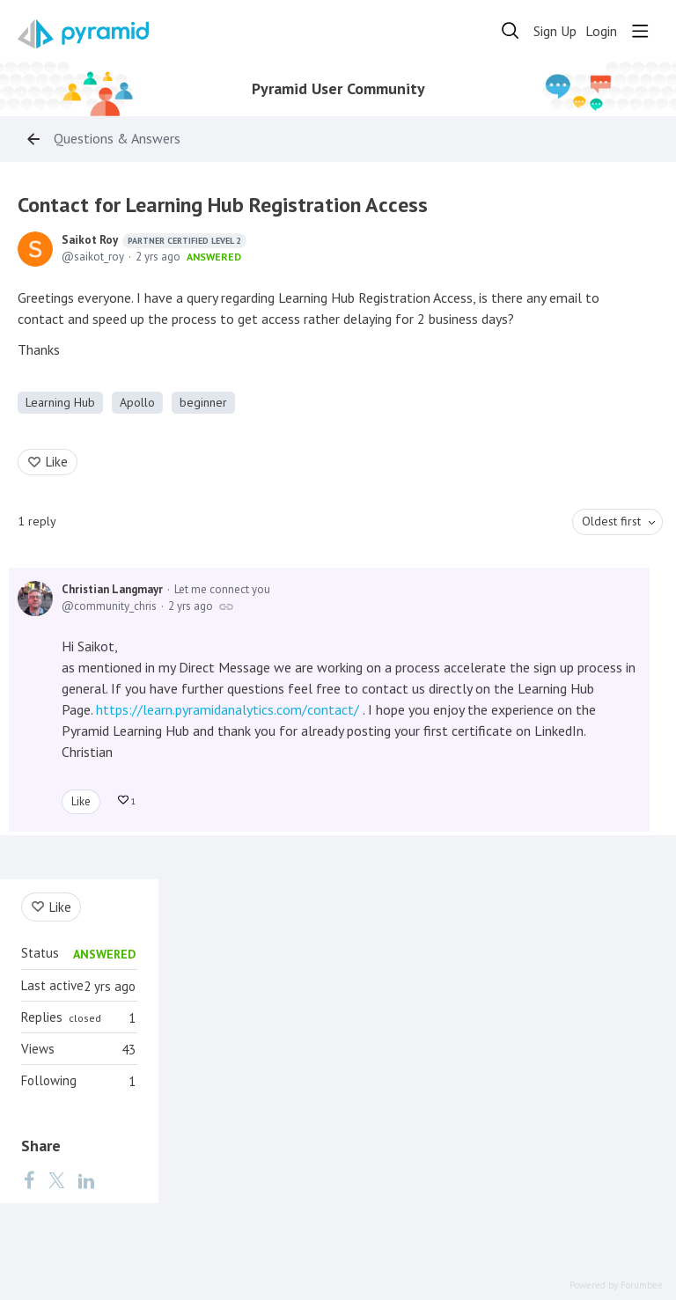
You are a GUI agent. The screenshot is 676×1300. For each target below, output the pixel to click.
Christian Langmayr (112, 589)
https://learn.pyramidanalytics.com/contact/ (227, 709)
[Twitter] (56, 1179)
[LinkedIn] (86, 1179)
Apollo (137, 402)
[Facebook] (29, 1179)
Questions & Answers (117, 138)
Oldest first (611, 521)
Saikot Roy (154, 240)
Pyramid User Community (338, 89)
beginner (203, 402)
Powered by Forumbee (616, 1285)
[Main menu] (640, 31)
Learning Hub (60, 402)
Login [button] (601, 31)
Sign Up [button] (555, 31)
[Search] (510, 31)
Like (57, 461)
